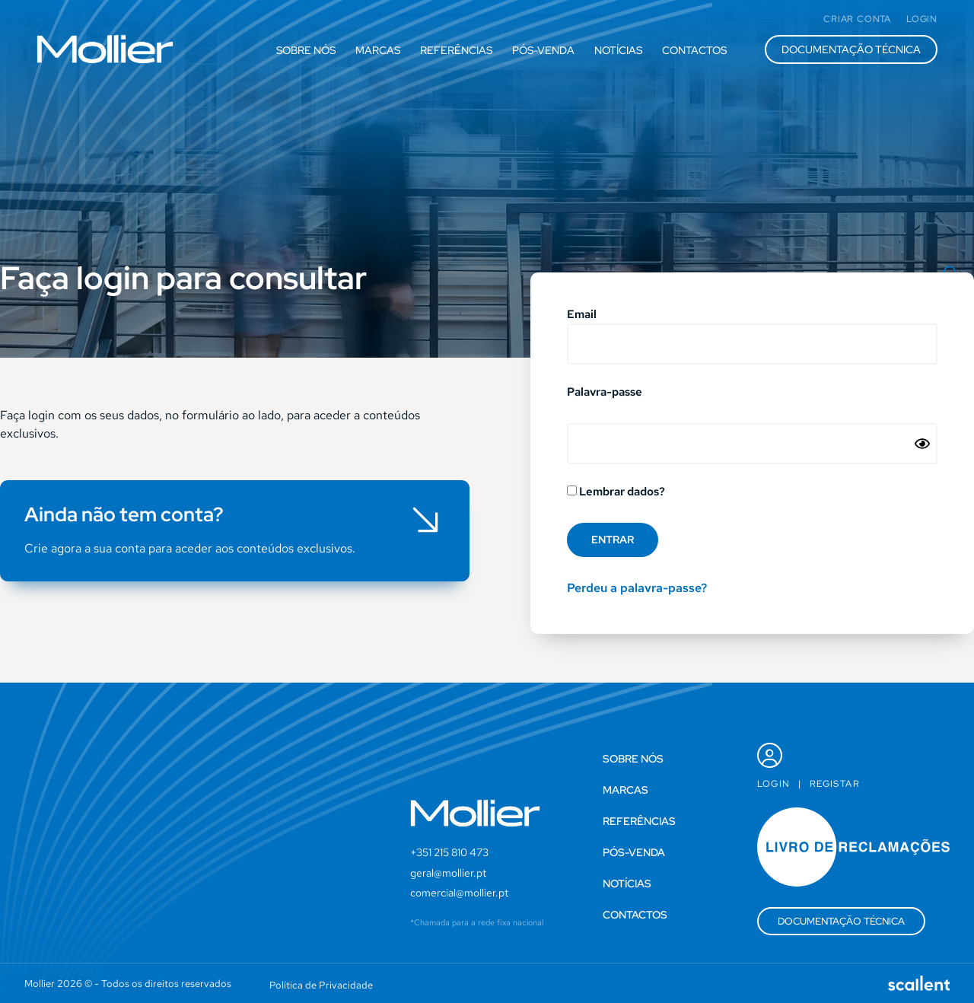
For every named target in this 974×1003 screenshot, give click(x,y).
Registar (835, 784)
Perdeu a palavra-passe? (637, 588)
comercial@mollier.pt (459, 893)
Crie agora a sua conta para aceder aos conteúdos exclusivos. (189, 548)
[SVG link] (105, 49)
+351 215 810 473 (449, 852)
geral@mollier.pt (448, 873)
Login (774, 784)
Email (582, 315)
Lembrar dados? (616, 492)
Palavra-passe (604, 393)
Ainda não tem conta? (124, 514)
